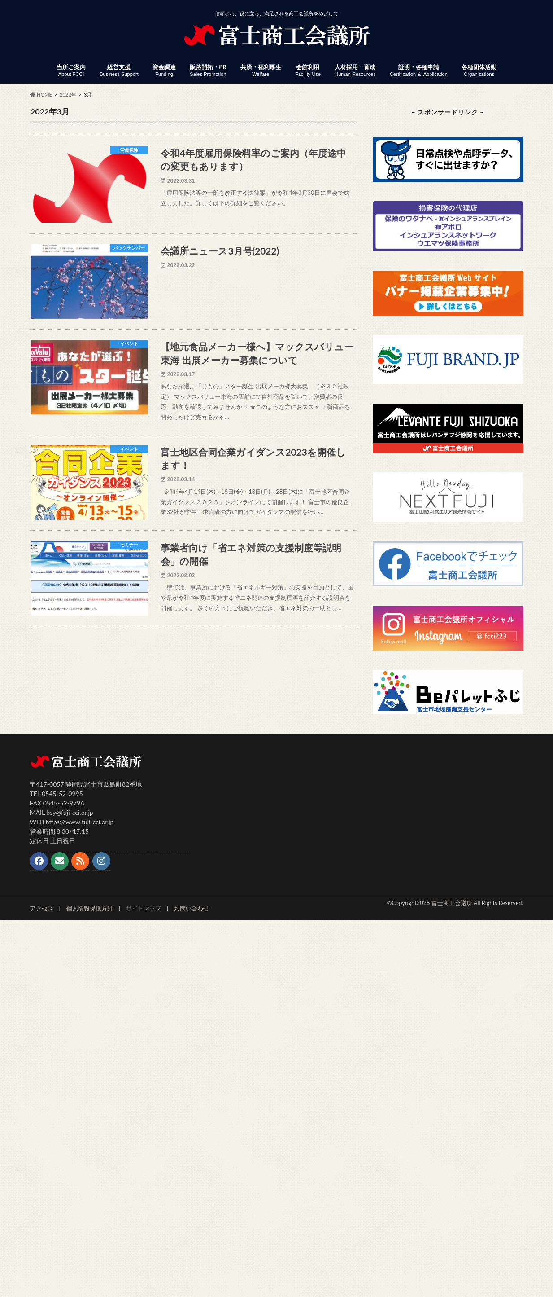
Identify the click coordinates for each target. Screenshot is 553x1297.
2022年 (68, 94)
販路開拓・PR (208, 70)
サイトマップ (143, 908)
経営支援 (119, 70)
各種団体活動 (479, 70)
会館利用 (308, 70)
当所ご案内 (71, 70)
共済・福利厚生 (260, 70)
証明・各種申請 (419, 70)
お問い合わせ (191, 908)
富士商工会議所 (451, 902)
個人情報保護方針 (89, 908)
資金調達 (164, 70)
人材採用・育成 (355, 70)
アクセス (41, 908)
